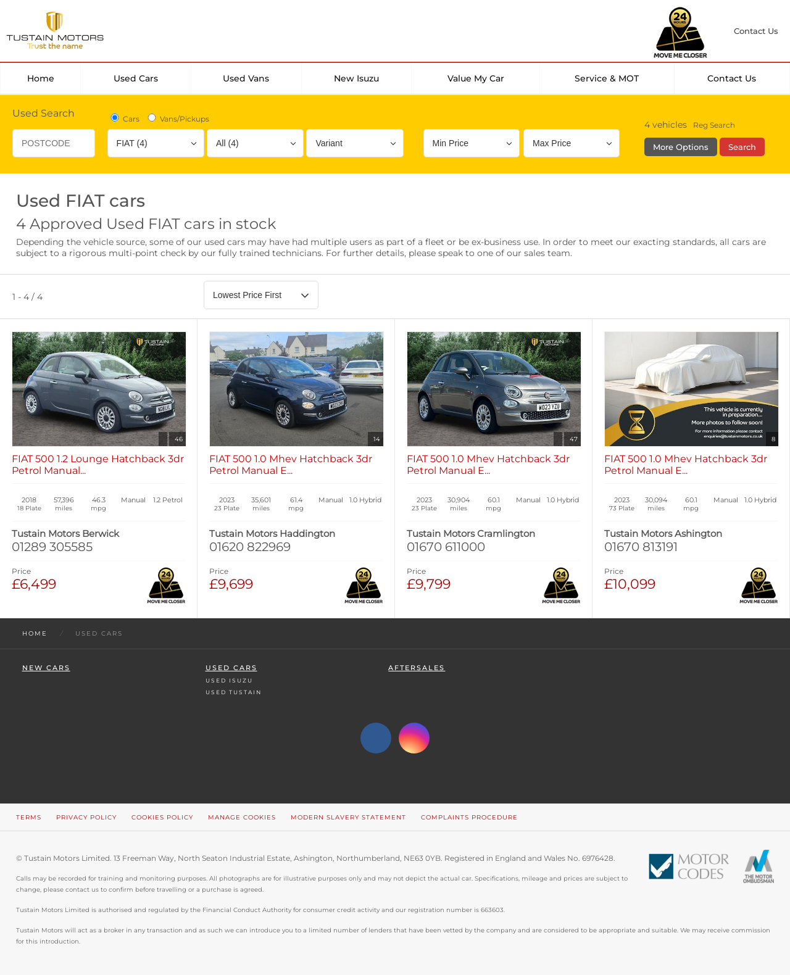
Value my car (475, 78)
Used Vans (246, 78)
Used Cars (136, 78)
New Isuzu (356, 78)
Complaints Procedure (469, 817)
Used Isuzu (229, 680)
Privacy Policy (86, 817)
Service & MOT (607, 78)
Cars (124, 118)
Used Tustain (234, 692)
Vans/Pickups (177, 118)
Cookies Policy (162, 817)
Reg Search (714, 125)
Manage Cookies (242, 817)
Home (40, 78)
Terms (28, 817)
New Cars (46, 668)
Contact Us (731, 78)
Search (742, 147)
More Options (681, 147)
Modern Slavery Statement (348, 817)
